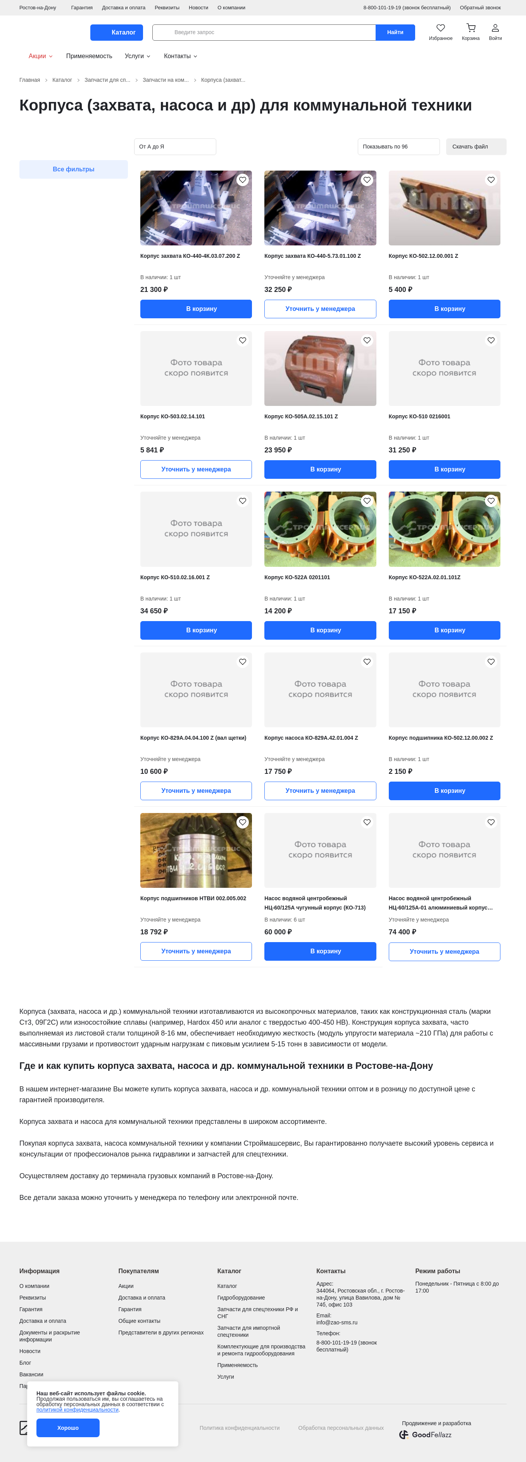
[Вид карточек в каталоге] (328, 147)
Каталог (66, 80)
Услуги (138, 56)
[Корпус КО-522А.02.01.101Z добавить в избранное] (491, 501)
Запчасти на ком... (170, 80)
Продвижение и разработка (436, 1423)
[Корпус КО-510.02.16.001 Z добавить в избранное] (242, 501)
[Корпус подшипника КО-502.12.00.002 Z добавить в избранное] (491, 662)
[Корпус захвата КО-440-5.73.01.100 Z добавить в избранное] (367, 180)
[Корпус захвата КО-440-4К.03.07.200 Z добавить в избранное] (242, 180)
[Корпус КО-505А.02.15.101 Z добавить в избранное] (367, 340)
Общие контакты (139, 1321)
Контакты (181, 56)
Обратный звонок (483, 7)
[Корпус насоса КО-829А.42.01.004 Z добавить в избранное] (367, 662)
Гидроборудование (241, 1298)
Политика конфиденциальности (240, 1428)
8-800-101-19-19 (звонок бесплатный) (407, 7)
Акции (36, 56)
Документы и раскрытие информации (49, 1336)
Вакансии (31, 1374)
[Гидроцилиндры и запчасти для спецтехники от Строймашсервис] (50, 33)
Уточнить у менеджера (320, 309)
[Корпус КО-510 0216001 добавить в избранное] (491, 340)
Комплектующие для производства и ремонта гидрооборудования (261, 1350)
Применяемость (89, 56)
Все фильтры (74, 169)
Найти (395, 32)
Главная (34, 80)
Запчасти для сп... (112, 80)
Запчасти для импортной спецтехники (248, 1331)
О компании (231, 7)
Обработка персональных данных (341, 1428)
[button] (471, 32)
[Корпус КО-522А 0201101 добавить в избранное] (367, 501)
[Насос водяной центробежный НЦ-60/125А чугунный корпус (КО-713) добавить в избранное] (367, 822)
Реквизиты (167, 7)
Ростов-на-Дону (40, 7)
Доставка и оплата (123, 7)
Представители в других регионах (161, 1332)
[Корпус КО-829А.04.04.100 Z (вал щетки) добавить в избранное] (242, 662)
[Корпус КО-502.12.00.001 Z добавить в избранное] (491, 180)
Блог (25, 1363)
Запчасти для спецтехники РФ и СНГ (257, 1312)
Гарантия (82, 7)
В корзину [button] (196, 309)
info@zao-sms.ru (336, 1322)
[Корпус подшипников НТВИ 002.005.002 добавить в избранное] (242, 822)
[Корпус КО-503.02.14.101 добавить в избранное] (242, 340)
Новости (198, 7)
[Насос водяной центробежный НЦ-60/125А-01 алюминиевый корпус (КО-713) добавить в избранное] (491, 822)
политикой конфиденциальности (77, 1410)
